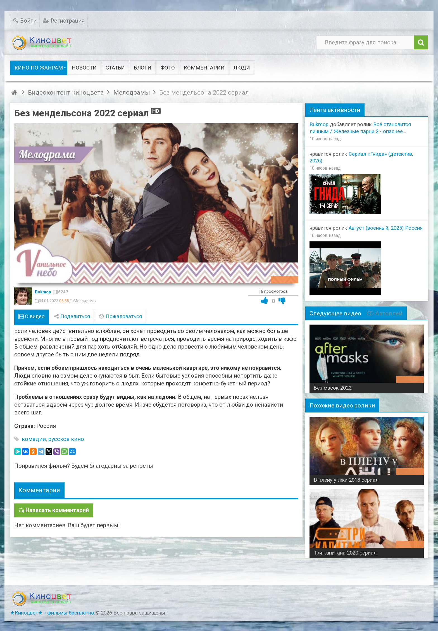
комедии (34, 439)
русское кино (66, 439)
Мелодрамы (85, 301)
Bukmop (43, 291)
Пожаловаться (120, 316)
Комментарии (39, 490)
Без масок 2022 (332, 388)
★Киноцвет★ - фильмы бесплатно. (52, 613)
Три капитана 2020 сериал (345, 553)
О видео (31, 316)
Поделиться (72, 316)
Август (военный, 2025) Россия (386, 228)
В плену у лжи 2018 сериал (346, 480)
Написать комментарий (57, 510)
